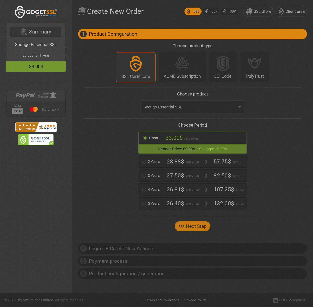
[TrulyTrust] (254, 67)
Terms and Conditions (162, 300)
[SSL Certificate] (135, 67)
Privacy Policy (195, 300)
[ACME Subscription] (182, 67)
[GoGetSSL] (36, 17)
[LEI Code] (223, 67)
